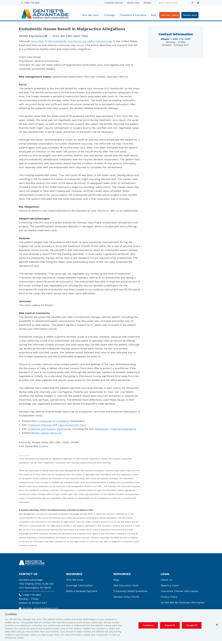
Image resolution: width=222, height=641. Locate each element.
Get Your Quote (169, 15)
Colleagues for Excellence (54, 421)
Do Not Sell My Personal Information (183, 602)
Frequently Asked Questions (130, 591)
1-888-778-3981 (32, 3)
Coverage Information (79, 585)
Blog (153, 15)
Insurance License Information (179, 591)
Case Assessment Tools (72, 424)
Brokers (148, 3)
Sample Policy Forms (126, 596)
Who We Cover (90, 15)
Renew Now (133, 3)
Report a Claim (170, 585)
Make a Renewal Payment (81, 591)
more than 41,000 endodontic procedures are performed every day (71, 41)
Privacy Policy (169, 596)
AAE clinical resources (48, 432)
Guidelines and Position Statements (49, 428)
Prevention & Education (133, 15)
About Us (166, 579)
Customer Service (113, 3)
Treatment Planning (40, 424)
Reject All (170, 625)
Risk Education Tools (125, 585)
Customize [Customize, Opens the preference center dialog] (148, 625)
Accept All (191, 625)
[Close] (216, 624)
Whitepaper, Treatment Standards (115, 428)
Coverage (109, 15)
